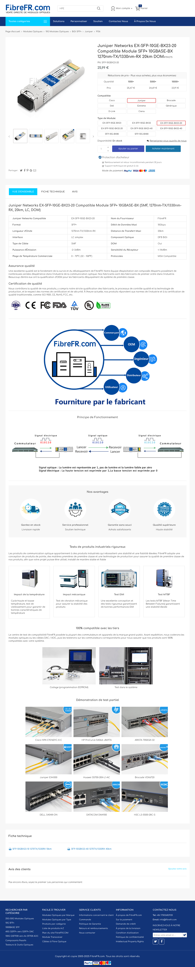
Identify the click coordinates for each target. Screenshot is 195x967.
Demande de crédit (126, 924)
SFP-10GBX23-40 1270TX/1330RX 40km (91, 849)
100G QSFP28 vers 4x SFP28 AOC (22, 936)
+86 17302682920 (164, 915)
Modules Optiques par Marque (58, 915)
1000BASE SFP (12, 927)
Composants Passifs (16, 940)
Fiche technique (53, 191)
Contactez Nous (118, 21)
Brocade (171, 100)
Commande (85, 920)
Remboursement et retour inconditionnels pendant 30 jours (133, 162)
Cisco (112, 100)
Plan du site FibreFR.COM (55, 933)
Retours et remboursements (93, 928)
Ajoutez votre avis (177, 869)
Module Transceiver (52, 937)
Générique (171, 106)
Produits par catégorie (54, 924)
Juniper (141, 101)
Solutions (58, 21)
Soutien (98, 21)
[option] (20, 136)
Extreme (141, 106)
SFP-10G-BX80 (112, 134)
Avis (74, 191)
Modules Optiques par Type (56, 920)
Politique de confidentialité (130, 937)
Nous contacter (87, 933)
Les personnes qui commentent (64, 882)
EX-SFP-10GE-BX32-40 (171, 128)
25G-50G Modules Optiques (20, 919)
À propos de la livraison (128, 928)
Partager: (13, 170)
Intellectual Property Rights (130, 942)
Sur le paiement (124, 920)
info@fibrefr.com (168, 920)
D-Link (112, 111)
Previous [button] (10, 136)
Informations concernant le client (96, 915)
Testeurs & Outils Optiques (19, 945)
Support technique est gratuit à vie (122, 166)
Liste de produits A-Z (53, 928)
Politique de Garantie (90, 924)
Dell (112, 106)
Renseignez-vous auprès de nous (166, 141)
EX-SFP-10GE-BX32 (141, 123)
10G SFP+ (10, 923)
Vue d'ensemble (23, 191)
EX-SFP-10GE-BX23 (111, 123)
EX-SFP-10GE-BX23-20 (171, 123)
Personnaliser (79, 21)
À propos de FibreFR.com (129, 915)
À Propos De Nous (145, 21)
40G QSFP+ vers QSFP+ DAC (20, 932)
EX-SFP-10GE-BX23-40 (142, 128)
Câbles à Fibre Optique (54, 942)
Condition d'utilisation (127, 933)
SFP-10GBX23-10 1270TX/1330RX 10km (32, 849)
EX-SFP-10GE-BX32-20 (112, 128)
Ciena (142, 111)
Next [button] (93, 136)
